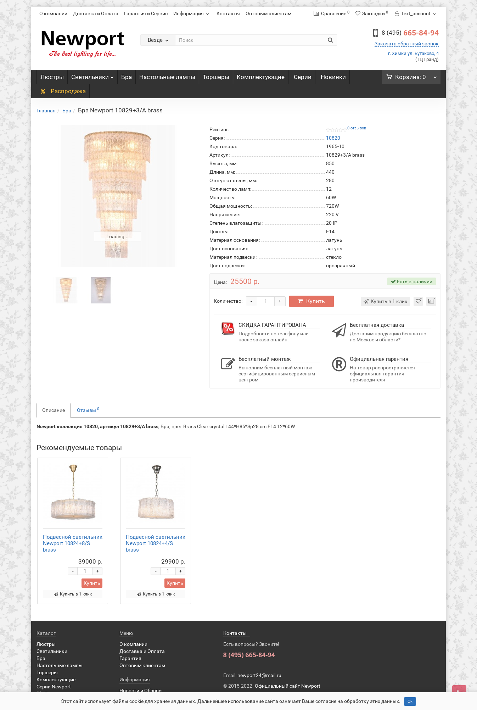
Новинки (333, 76)
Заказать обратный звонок (407, 43)
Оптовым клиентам (268, 13)
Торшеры (216, 76)
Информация (192, 13)
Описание (53, 410)
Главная (46, 110)
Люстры (52, 76)
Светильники (92, 75)
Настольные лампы (167, 76)
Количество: (228, 301)
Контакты (228, 13)
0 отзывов (356, 128)
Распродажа (63, 91)
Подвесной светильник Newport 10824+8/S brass (72, 543)
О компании (53, 13)
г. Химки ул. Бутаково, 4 (413, 53)
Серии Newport (54, 686)
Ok (410, 701)
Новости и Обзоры (141, 690)
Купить (311, 301)
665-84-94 (410, 33)
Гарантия (130, 658)
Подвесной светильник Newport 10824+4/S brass (155, 543)
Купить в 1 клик (73, 594)
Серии (303, 76)
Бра (126, 76)
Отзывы (88, 410)
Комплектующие (261, 76)
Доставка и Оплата (95, 13)
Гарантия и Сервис (146, 13)
